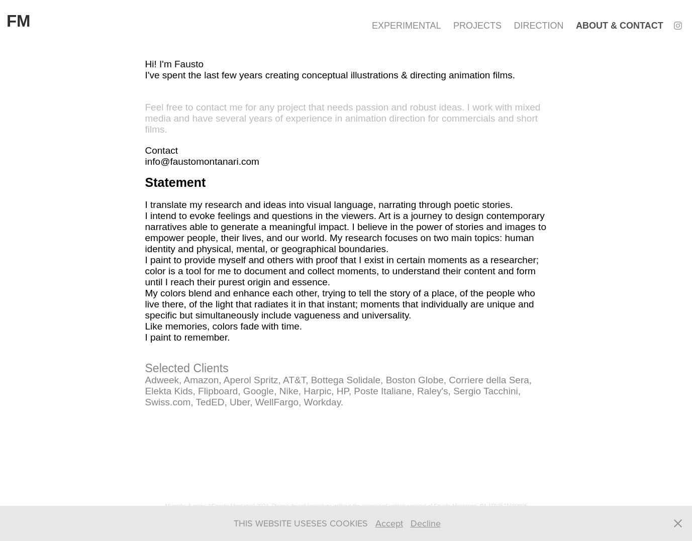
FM (19, 21)
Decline (426, 523)
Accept (389, 523)
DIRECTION (539, 26)
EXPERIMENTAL (406, 26)
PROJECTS (477, 26)
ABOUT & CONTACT (619, 26)
